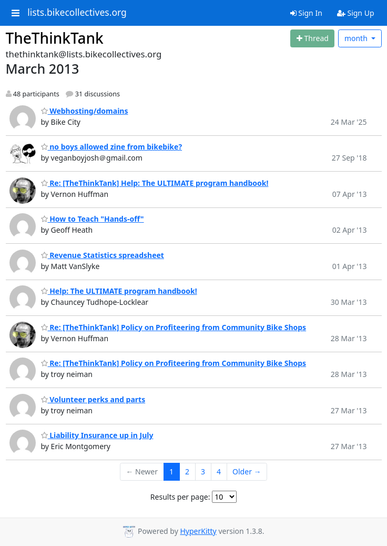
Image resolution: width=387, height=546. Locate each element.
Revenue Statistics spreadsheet (102, 255)
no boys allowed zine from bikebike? (111, 147)
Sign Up (355, 13)
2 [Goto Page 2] (187, 471)
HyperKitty (198, 531)
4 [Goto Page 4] (219, 471)
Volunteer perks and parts (93, 399)
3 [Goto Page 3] (203, 471)
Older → (246, 471)
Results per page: (180, 497)
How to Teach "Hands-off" (92, 219)
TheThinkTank (55, 38)
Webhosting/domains (84, 111)
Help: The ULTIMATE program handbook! (119, 291)
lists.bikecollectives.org (77, 12)
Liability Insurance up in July (97, 435)
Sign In (306, 13)
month (357, 38)
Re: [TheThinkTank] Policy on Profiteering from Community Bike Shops (174, 327)
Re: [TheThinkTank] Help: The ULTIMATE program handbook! (155, 183)
